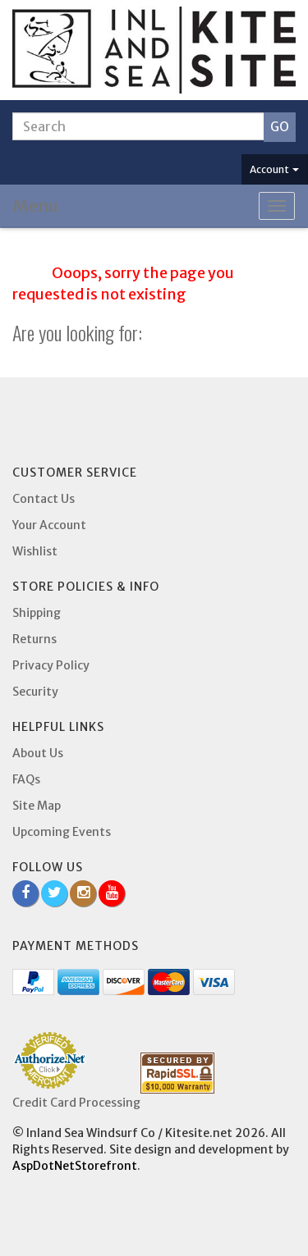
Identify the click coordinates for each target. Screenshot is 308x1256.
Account (274, 169)
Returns (34, 639)
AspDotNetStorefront (74, 1165)
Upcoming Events (61, 831)
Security (35, 691)
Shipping (36, 612)
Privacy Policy (51, 665)
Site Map (36, 805)
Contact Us (43, 498)
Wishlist (34, 551)
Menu (35, 205)
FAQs (26, 779)
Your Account (49, 525)
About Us (37, 753)
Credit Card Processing (76, 1102)
